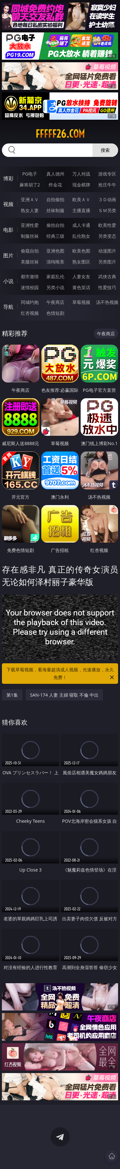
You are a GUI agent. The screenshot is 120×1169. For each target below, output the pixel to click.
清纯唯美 (55, 262)
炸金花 (55, 185)
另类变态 (107, 236)
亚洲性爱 (30, 225)
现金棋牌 (81, 185)
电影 (8, 229)
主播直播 (81, 210)
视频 (8, 204)
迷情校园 (30, 287)
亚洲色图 (55, 251)
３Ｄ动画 (107, 199)
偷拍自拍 (55, 225)
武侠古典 (107, 276)
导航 (8, 306)
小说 (8, 281)
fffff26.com (60, 133)
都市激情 (30, 276)
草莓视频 (81, 302)
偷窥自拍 (30, 251)
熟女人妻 (30, 210)
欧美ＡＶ (81, 199)
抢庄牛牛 (107, 185)
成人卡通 (81, 225)
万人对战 (81, 174)
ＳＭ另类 (107, 210)
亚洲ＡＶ (30, 199)
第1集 (12, 695)
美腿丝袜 (30, 262)
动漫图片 (107, 251)
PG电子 (29, 174)
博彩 (8, 178)
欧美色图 (81, 251)
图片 (8, 255)
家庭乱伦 (55, 276)
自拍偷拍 (55, 199)
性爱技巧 (107, 287)
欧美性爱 (107, 225)
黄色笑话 (81, 287)
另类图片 (107, 262)
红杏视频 (30, 313)
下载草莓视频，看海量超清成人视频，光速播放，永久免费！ (60, 673)
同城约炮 (30, 302)
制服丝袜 (30, 236)
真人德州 (55, 174)
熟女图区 (81, 262)
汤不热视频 (107, 302)
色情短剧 (55, 313)
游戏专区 (107, 174)
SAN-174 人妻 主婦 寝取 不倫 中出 (64, 695)
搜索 (105, 150)
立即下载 (97, 1155)
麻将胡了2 (30, 185)
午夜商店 (55, 302)
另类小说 (55, 287)
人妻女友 (81, 276)
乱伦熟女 (81, 236)
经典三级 (55, 236)
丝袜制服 (55, 210)
